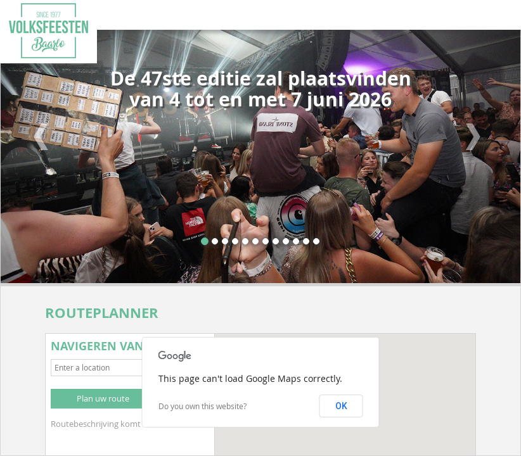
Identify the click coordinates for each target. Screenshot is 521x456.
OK (341, 406)
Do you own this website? (202, 406)
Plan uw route (103, 398)
